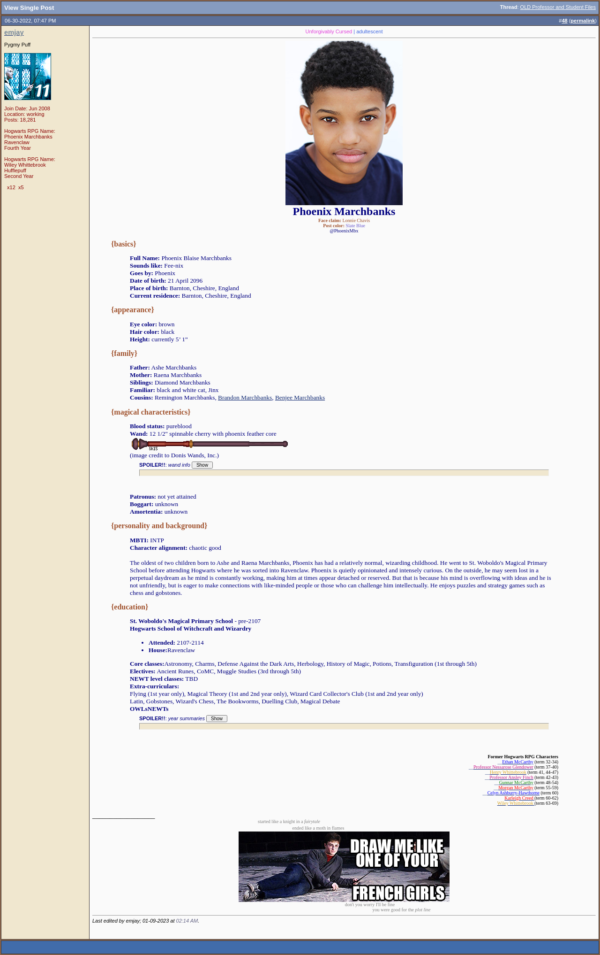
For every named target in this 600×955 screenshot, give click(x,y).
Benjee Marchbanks (300, 397)
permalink (582, 20)
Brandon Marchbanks (245, 397)
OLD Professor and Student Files (558, 7)
